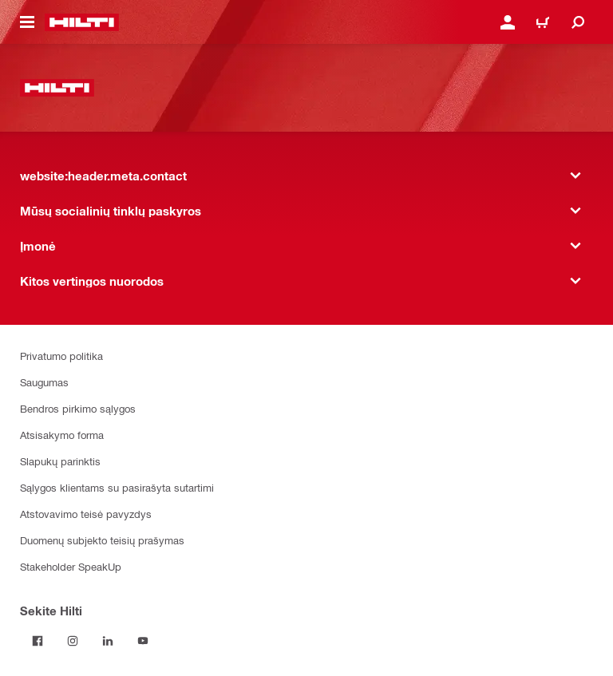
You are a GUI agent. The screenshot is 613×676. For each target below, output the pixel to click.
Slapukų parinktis (60, 461)
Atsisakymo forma (62, 435)
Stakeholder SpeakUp (70, 566)
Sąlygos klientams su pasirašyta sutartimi (117, 487)
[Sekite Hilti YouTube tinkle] (142, 640)
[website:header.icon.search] (577, 22)
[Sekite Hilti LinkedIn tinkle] (107, 640)
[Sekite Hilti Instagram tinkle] (72, 640)
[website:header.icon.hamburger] (27, 22)
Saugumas (44, 382)
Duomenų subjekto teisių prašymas (102, 540)
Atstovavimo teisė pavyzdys (86, 514)
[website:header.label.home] (82, 22)
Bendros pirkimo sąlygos (78, 408)
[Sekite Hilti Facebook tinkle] (37, 640)
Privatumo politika (61, 356)
